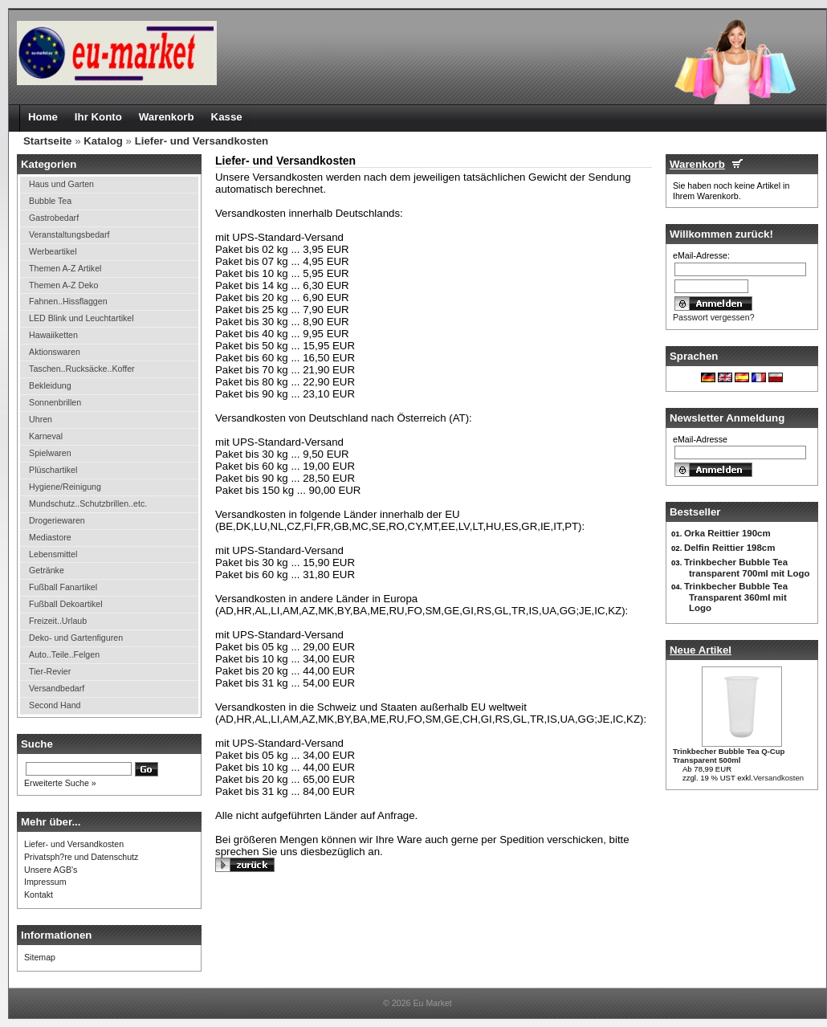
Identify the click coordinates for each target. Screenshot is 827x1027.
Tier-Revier (50, 671)
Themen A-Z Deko (63, 285)
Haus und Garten (61, 184)
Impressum (45, 881)
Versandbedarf (56, 688)
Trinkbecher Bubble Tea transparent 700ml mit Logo (746, 567)
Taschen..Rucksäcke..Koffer (82, 368)
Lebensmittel (53, 554)
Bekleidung (50, 385)
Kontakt (38, 894)
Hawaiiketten (53, 335)
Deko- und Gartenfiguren (76, 637)
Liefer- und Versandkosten (202, 141)
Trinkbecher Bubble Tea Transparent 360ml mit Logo (736, 597)
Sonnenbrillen (55, 402)
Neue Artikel (700, 650)
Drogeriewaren (57, 520)
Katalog (103, 141)
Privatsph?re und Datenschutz (81, 857)
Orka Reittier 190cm (727, 533)
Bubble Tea (50, 201)
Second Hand (54, 705)
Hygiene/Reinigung (65, 486)
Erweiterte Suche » (60, 783)
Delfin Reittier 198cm (729, 547)
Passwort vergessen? (714, 317)
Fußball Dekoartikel (66, 604)
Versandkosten (778, 777)
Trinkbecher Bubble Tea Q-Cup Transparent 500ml (728, 755)
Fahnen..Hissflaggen (68, 301)
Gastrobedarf (54, 217)
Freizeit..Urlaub (58, 621)
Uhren (40, 419)
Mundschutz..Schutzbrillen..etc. (88, 503)
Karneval (46, 436)
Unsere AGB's (50, 869)
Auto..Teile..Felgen (64, 654)
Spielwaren (50, 453)
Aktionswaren (54, 352)
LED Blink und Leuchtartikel (81, 318)
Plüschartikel (53, 470)
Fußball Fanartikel (63, 587)
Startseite (47, 141)
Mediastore (50, 537)
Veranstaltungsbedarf (69, 234)
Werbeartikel (52, 251)
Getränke (46, 570)
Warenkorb (697, 164)
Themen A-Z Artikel (65, 268)
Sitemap (39, 957)
